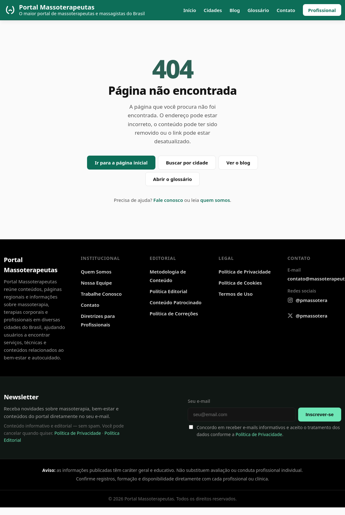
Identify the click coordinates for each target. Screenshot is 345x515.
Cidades (213, 10)
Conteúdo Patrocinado (176, 302)
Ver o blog (238, 162)
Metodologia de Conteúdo (168, 275)
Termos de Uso (236, 294)
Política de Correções (174, 313)
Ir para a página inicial (121, 162)
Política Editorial (168, 291)
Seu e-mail (199, 401)
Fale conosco (168, 200)
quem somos (215, 200)
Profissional (322, 10)
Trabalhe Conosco (101, 294)
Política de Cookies (240, 283)
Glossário (258, 10)
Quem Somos (96, 271)
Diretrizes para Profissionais (98, 320)
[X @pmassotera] (307, 316)
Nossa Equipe (96, 283)
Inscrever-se (320, 414)
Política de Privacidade (245, 271)
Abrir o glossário (172, 179)
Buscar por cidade (187, 162)
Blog (234, 10)
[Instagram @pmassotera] (307, 300)
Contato (286, 10)
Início (189, 10)
